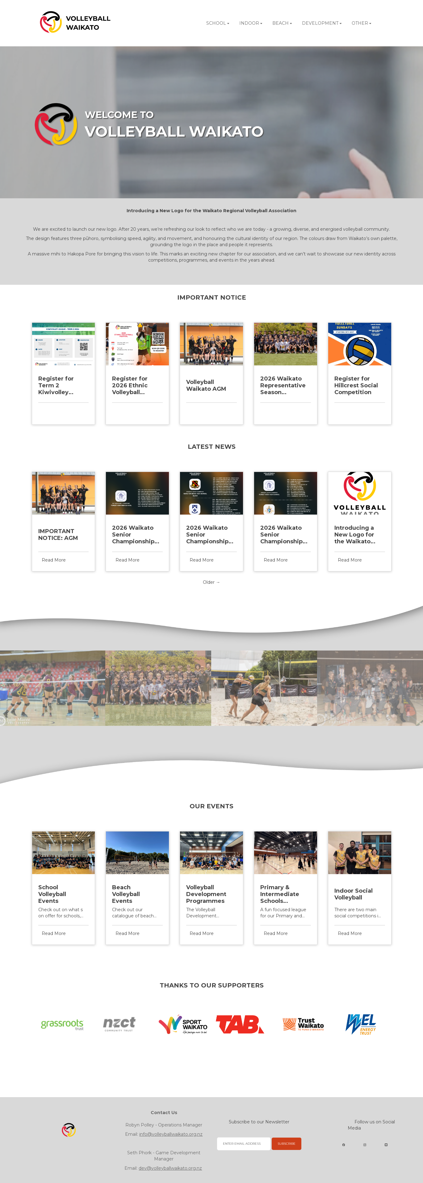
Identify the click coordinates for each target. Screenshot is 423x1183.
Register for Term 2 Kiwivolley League (56, 385)
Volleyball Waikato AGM (206, 385)
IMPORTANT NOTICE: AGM (58, 534)
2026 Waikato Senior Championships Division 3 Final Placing (209, 534)
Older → (211, 582)
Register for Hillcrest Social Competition (356, 385)
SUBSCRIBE (286, 1144)
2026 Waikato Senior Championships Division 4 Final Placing (134, 534)
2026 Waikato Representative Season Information (283, 385)
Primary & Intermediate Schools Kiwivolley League (279, 894)
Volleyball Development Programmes (206, 894)
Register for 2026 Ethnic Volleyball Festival (130, 385)
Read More (54, 411)
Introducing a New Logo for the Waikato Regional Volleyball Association (354, 534)
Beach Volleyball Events (126, 894)
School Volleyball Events (52, 894)
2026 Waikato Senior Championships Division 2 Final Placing (283, 534)
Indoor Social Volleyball (353, 894)
